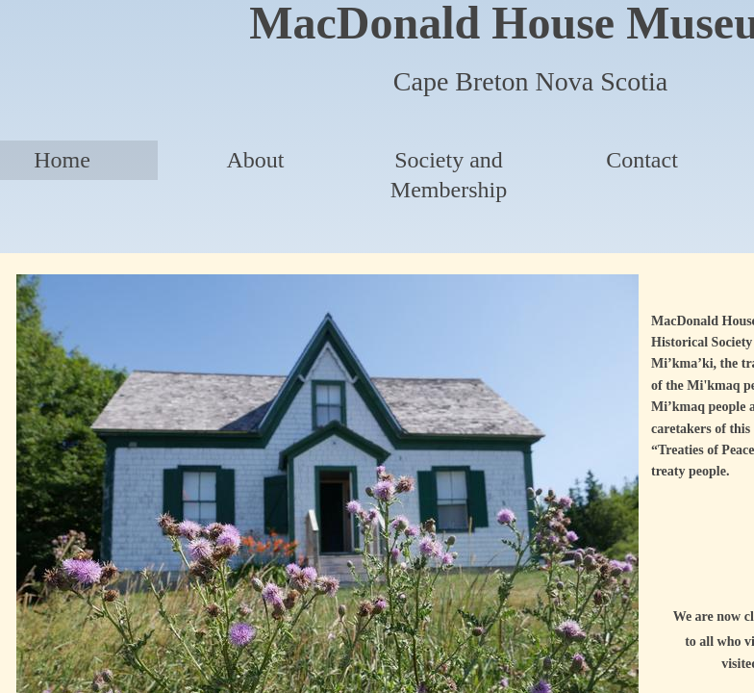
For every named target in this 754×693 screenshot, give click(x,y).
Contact (642, 159)
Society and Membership (448, 174)
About (256, 159)
